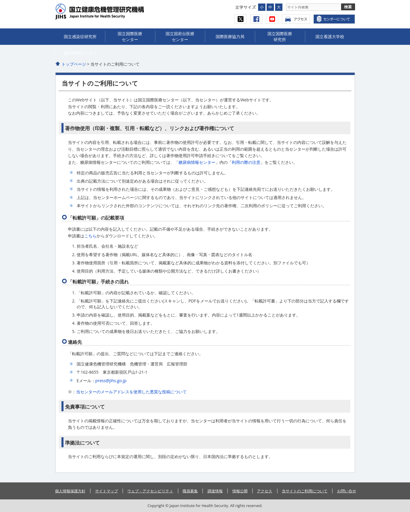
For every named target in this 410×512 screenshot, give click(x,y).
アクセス (296, 19)
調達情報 (215, 491)
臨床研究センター (80, 53)
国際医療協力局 (230, 36)
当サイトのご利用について (304, 491)
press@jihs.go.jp (110, 380)
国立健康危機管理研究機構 (111, 11)
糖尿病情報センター (197, 162)
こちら (90, 236)
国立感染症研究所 (80, 36)
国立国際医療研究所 (279, 36)
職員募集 (190, 491)
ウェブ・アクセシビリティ (150, 491)
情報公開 (240, 491)
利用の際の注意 (246, 162)
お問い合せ (346, 491)
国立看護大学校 (329, 36)
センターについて (334, 19)
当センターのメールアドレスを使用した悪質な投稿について (131, 391)
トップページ (73, 64)
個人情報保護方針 (70, 491)
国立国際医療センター (130, 36)
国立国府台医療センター (180, 36)
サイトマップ (106, 491)
